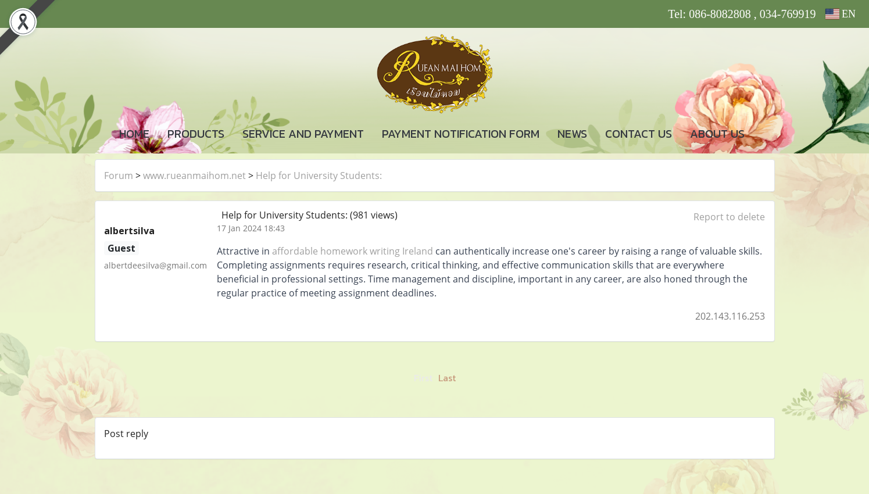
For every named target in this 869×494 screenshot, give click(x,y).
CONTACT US (638, 133)
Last (447, 378)
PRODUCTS (195, 133)
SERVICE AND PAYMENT (303, 133)
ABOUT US (717, 133)
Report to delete (729, 216)
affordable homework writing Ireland (352, 251)
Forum (118, 175)
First (423, 378)
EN (840, 14)
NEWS (572, 133)
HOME (134, 133)
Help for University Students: (319, 175)
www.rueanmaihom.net (194, 175)
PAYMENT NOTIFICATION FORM (460, 133)
